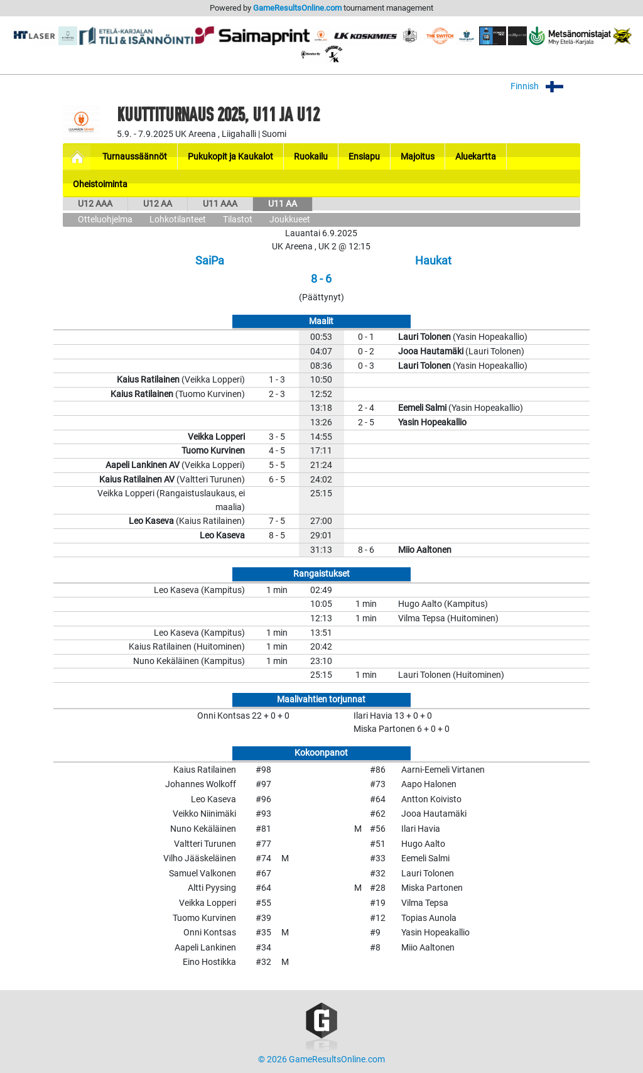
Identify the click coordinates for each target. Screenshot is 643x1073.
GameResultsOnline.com (297, 8)
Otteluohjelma (105, 219)
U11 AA (282, 204)
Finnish (545, 86)
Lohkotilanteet (177, 219)
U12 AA (157, 204)
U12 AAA (95, 204)
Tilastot (237, 219)
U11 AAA (220, 204)
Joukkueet (289, 219)
